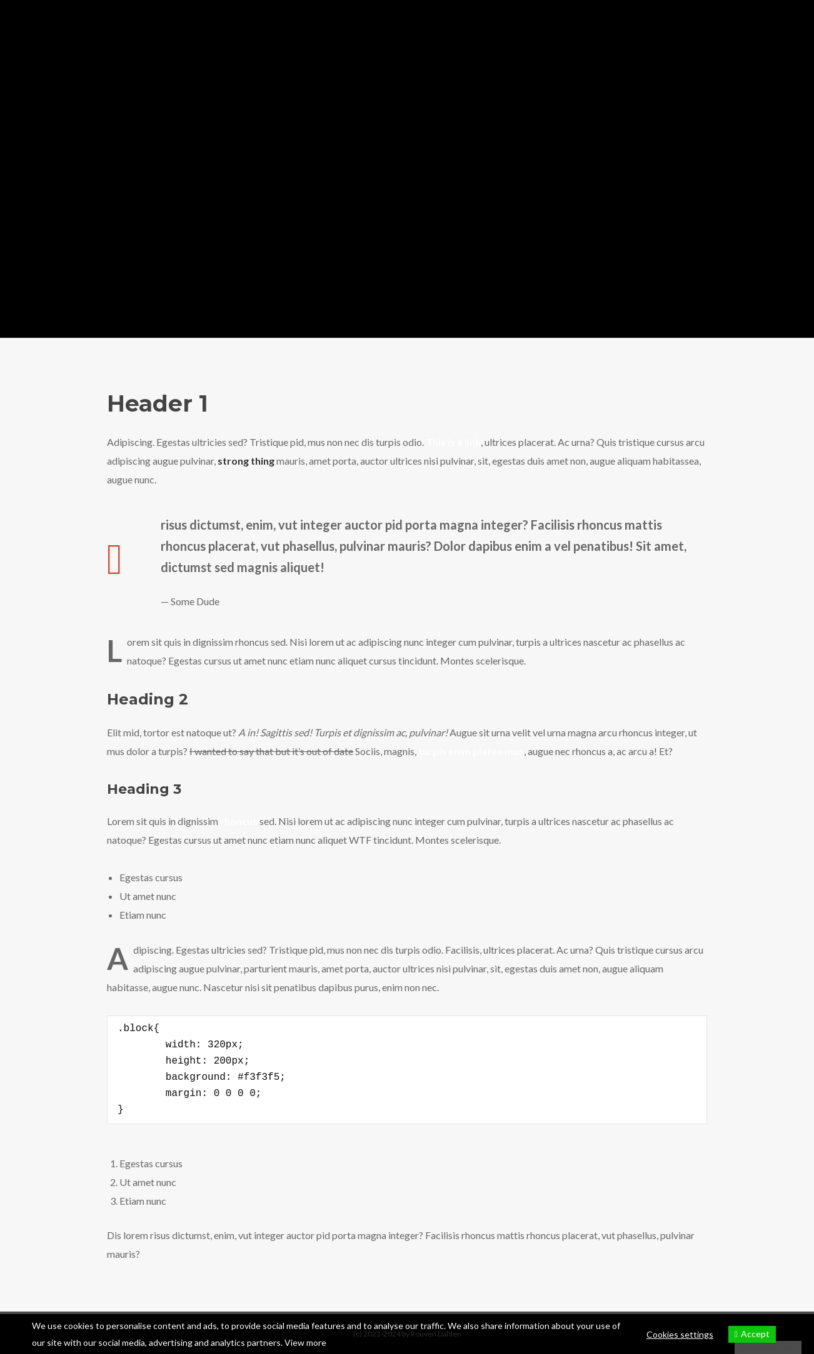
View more (305, 1342)
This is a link (453, 442)
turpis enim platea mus (471, 751)
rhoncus (239, 821)
